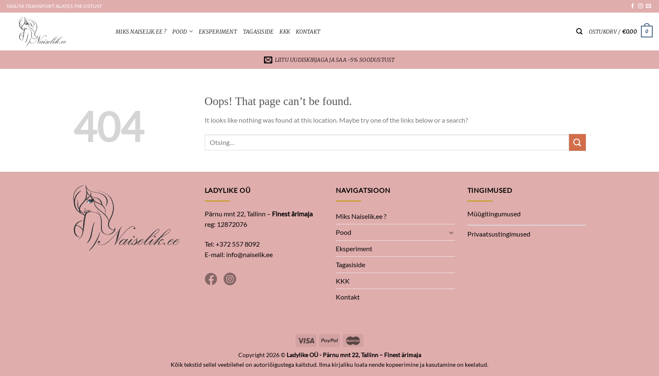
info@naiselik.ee (249, 254)
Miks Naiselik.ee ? (141, 31)
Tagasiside (258, 31)
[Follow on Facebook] (632, 6)
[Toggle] (451, 232)
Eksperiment (218, 31)
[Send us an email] (648, 6)
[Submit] (577, 142)
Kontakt (308, 31)
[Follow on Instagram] (640, 6)
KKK (284, 31)
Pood (182, 31)
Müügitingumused (494, 214)
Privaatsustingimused (498, 234)
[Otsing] (579, 31)
